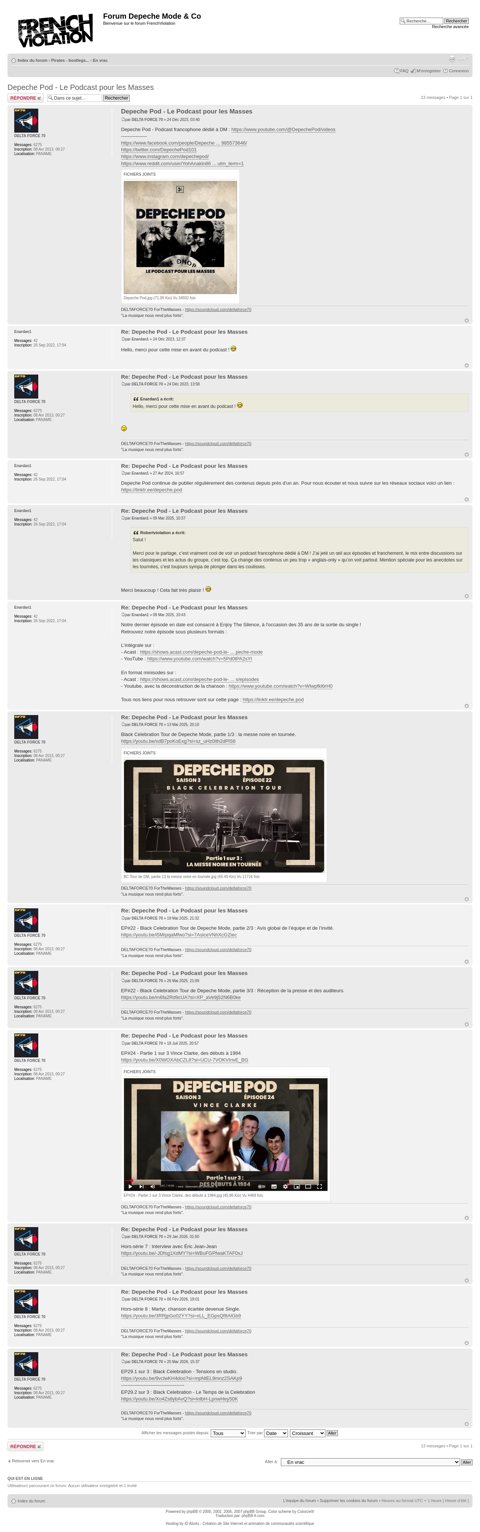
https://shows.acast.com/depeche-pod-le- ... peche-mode (201, 652)
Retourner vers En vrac (33, 1461)
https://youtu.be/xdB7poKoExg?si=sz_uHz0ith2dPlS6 (178, 741)
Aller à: (271, 1461)
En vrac (100, 60)
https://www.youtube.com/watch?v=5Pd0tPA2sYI (199, 658)
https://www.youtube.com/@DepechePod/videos (283, 129)
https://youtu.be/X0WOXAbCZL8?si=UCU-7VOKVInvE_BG (184, 1060)
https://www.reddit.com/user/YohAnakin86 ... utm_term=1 (182, 163)
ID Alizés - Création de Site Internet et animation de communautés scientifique (249, 1524)
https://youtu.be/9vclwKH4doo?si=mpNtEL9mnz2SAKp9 (181, 1378)
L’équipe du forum (299, 1500)
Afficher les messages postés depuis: (193, 1432)
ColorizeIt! (305, 1512)
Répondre (26, 98)
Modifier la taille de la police (463, 58)
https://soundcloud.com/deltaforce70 (218, 309)
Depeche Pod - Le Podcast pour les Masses (81, 87)
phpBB (192, 1512)
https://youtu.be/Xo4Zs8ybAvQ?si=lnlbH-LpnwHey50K (179, 1399)
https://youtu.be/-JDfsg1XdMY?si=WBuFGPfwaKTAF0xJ (182, 1253)
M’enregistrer (429, 71)
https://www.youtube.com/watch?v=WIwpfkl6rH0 (281, 686)
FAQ (404, 71)
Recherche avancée (450, 26)
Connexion (459, 71)
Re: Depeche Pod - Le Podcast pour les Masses (184, 331)
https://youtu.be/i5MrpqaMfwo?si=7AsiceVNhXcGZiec (179, 935)
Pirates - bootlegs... (70, 60)
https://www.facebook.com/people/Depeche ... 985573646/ (184, 143)
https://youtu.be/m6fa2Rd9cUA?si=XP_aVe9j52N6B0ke (181, 997)
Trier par (267, 1432)
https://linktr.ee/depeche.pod (151, 490)
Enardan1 (140, 339)
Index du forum (32, 60)
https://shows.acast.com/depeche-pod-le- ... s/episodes (199, 679)
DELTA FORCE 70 (147, 120)
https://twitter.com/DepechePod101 (159, 149)
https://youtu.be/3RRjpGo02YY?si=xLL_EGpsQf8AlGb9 (181, 1315)
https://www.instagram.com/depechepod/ (165, 156)
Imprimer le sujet (452, 58)
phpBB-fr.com (253, 1516)
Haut (467, 320)
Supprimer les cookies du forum (349, 1500)
